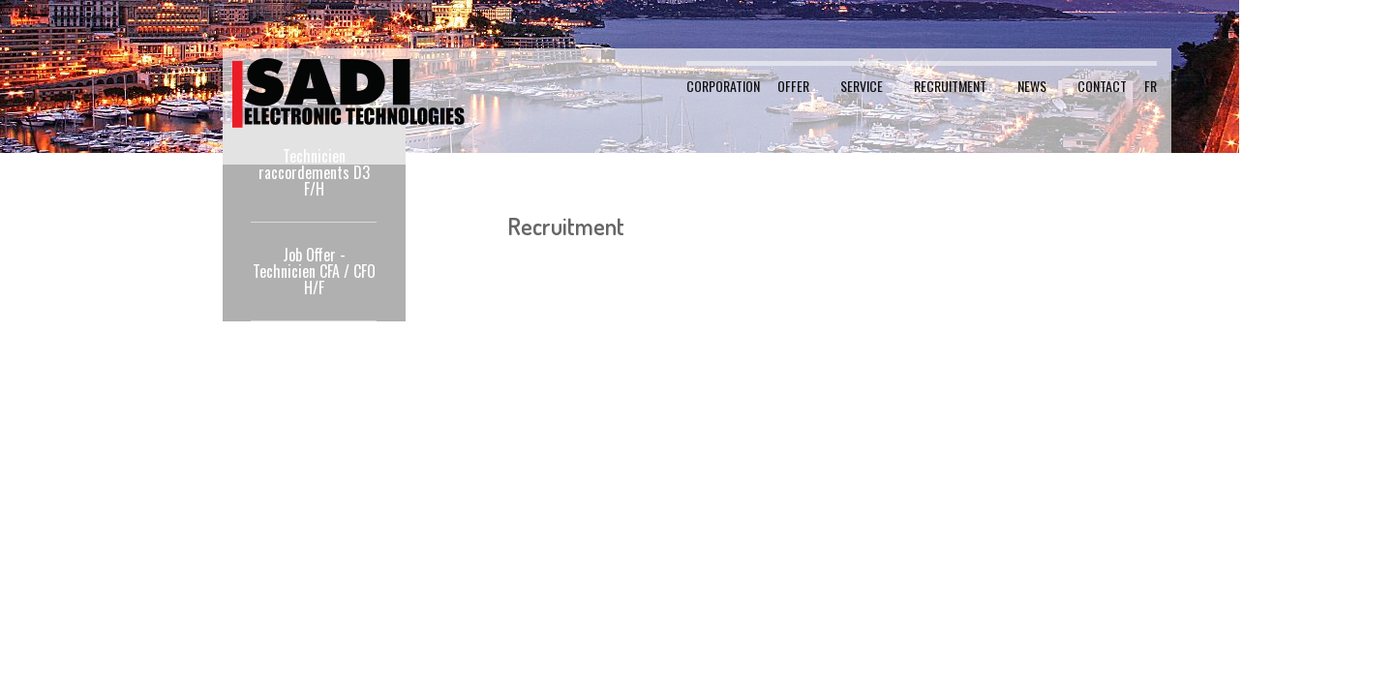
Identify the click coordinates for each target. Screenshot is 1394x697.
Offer (793, 86)
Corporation (723, 86)
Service (861, 86)
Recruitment (950, 86)
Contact (1102, 86)
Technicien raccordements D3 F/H (314, 172)
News (1031, 86)
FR (1150, 86)
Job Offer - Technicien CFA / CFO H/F (314, 271)
